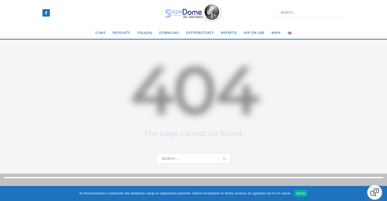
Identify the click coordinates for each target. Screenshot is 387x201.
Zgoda (300, 193)
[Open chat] (374, 192)
